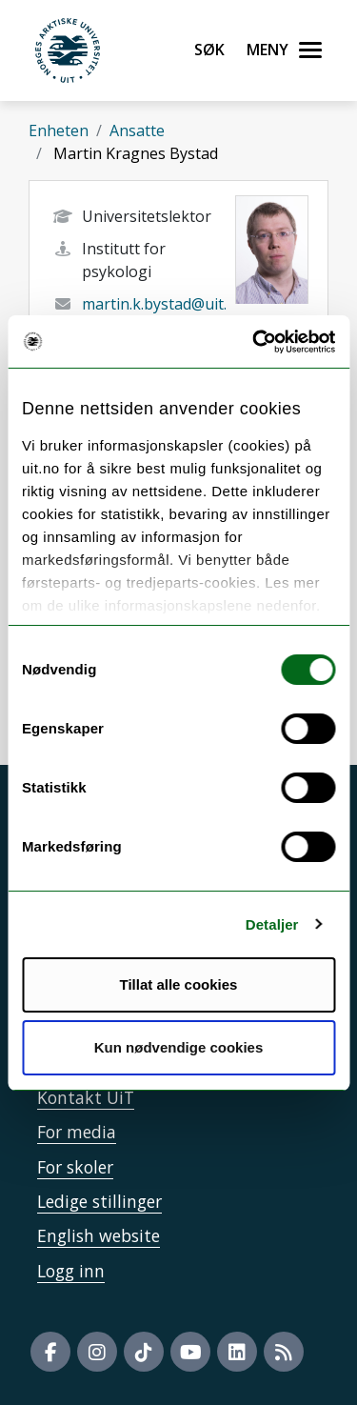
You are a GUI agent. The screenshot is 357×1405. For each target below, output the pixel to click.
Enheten (59, 130)
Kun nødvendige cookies (179, 1047)
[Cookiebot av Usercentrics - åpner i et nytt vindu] (254, 342)
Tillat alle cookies (179, 984)
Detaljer (272, 924)
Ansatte (137, 130)
